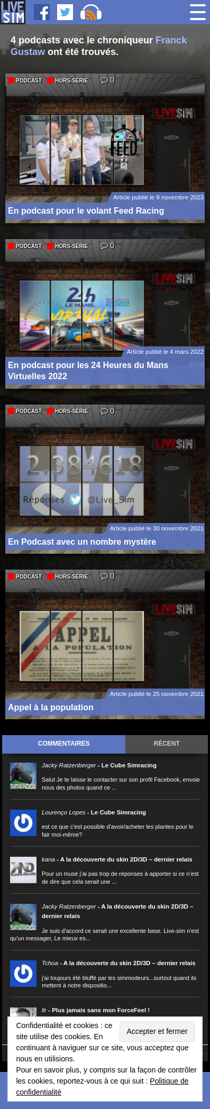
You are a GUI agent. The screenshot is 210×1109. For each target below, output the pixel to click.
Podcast (29, 81)
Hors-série (71, 81)
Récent (167, 743)
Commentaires (64, 743)
